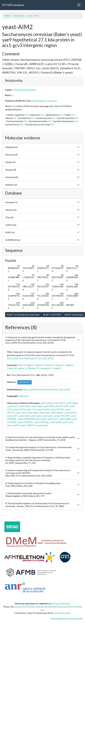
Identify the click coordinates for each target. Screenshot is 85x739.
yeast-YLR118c (41, 422)
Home (7, 15)
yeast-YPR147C (28, 425)
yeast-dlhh (48, 406)
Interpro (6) (11, 209)
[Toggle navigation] (79, 5)
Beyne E (39, 365)
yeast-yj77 (53, 419)
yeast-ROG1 (70, 412)
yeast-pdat (44, 412)
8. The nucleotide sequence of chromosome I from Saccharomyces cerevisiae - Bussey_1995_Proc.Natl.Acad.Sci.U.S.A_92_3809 (37, 504)
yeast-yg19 (41, 419)
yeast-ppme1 (57, 412)
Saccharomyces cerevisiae (44, 100)
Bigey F (30, 365)
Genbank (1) (11, 202)
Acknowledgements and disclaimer (67, 618)
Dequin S (57, 368)
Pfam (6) (9, 217)
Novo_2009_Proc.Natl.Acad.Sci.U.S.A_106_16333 (30, 358)
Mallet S (69, 365)
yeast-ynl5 (68, 422)
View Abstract (24, 382)
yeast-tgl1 (24, 415)
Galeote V (49, 365)
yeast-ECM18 (61, 406)
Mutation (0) (11, 147)
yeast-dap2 (36, 406)
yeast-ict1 (31, 409)
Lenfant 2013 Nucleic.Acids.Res (29, 606)
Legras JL (22, 368)
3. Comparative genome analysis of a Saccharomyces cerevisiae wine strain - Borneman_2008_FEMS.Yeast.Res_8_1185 (38, 448)
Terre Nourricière (62, 613)
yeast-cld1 (13, 406)
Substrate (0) (11, 177)
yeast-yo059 (13, 425)
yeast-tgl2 (36, 415)
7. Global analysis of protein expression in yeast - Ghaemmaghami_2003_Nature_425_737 (28, 494)
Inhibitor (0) (11, 184)
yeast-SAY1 (12, 415)
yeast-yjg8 (65, 419)
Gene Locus (18, 15)
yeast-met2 (20, 412)
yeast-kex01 (43, 409)
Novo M (22, 365)
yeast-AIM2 (46, 403)
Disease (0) (10, 169)
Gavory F (59, 365)
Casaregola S (45, 368)
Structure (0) (11, 154)
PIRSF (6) (9, 232)
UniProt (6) (10, 224)
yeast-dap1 (24, 406)
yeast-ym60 (56, 422)
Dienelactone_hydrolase (24, 90)
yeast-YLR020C (25, 422)
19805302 (24, 396)
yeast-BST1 (59, 403)
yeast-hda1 (42, 425)
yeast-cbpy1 (72, 403)
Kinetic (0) (10, 162)
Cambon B (12, 368)
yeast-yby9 (47, 415)
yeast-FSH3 (19, 409)
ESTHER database (13, 5)
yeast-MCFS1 (57, 409)
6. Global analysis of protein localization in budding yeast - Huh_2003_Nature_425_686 (33, 484)
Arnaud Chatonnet (61, 603)
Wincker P (33, 368)
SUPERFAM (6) (12, 240)
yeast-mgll (33, 412)
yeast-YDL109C (62, 415)
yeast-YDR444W (26, 419)
